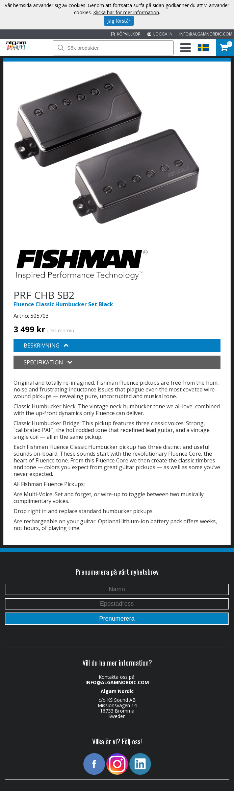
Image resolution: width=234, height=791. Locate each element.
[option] (107, 148)
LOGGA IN (160, 34)
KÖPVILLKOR (125, 34)
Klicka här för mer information (126, 12)
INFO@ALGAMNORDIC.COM (205, 34)
